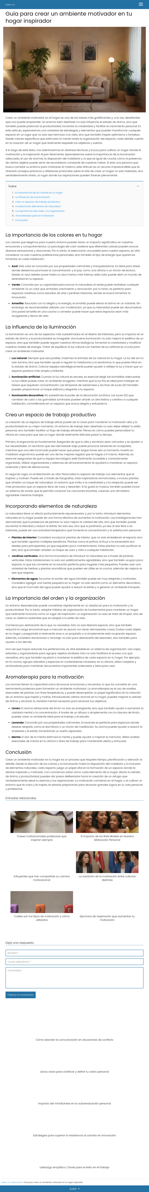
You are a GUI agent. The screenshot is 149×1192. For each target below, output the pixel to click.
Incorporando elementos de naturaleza (38, 206)
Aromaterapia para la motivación (34, 215)
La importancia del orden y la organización (40, 211)
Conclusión (21, 220)
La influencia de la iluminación (32, 197)
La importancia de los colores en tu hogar (39, 192)
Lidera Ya (10, 4)
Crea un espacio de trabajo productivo (37, 202)
